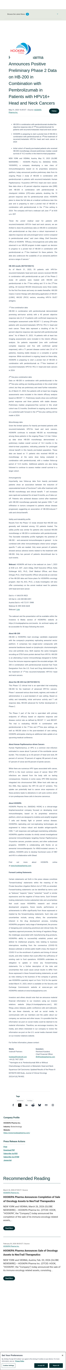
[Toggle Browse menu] (57, 14)
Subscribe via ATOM (11, 1157)
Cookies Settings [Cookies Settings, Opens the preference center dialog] (8, 1366)
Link (18, 609)
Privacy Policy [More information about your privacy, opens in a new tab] (19, 1362)
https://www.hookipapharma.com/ (16, 1133)
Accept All (41, 1366)
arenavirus (20, 1100)
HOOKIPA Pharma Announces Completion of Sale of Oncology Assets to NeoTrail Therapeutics (31, 1199)
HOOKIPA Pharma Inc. (11, 1193)
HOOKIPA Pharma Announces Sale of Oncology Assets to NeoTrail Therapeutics (30, 1252)
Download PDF (9, 1150)
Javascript (7, 1160)
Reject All (56, 1366)
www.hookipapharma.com (21, 866)
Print (5, 1147)
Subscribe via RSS (10, 1154)
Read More (9, 1228)
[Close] (62, 1356)
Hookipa (29, 1100)
